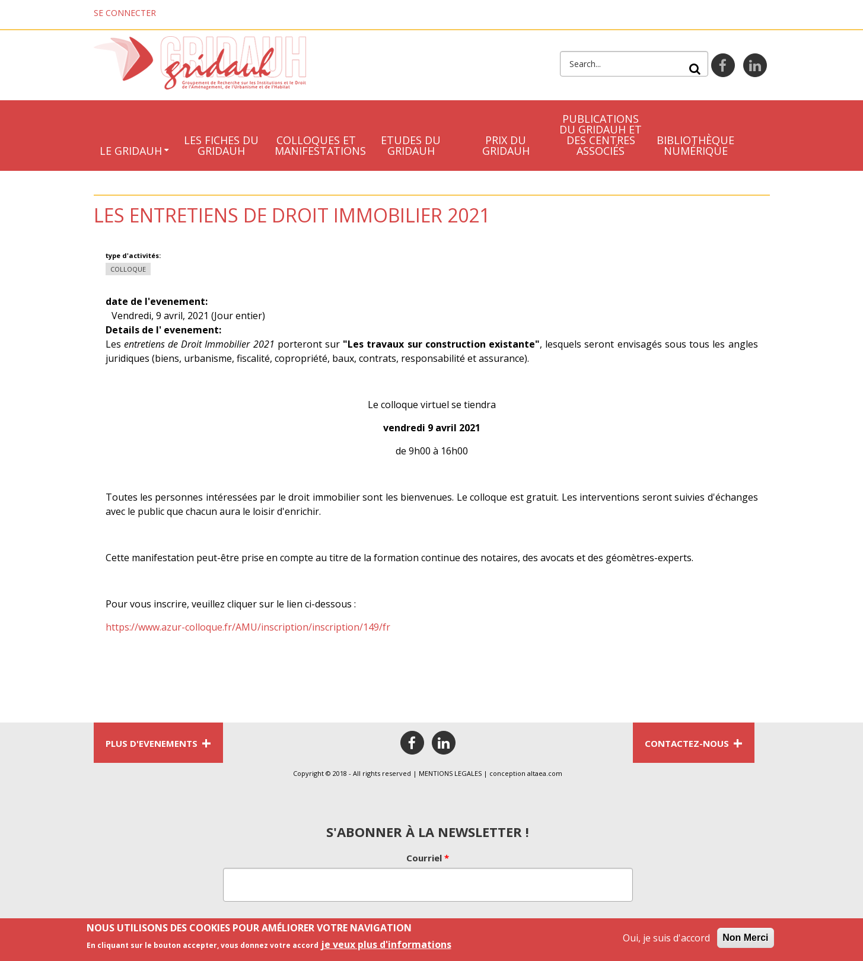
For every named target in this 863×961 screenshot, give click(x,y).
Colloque (128, 269)
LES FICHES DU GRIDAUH (221, 145)
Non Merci (745, 942)
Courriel (427, 858)
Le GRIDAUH (131, 151)
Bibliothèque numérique (695, 145)
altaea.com (544, 773)
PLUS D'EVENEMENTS (158, 742)
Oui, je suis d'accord (666, 942)
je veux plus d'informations (386, 948)
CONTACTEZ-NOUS (694, 742)
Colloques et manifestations (319, 145)
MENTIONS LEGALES (450, 773)
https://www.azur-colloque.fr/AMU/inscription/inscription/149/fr (248, 627)
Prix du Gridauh (506, 145)
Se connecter (125, 12)
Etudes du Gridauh (411, 145)
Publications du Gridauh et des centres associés (600, 135)
